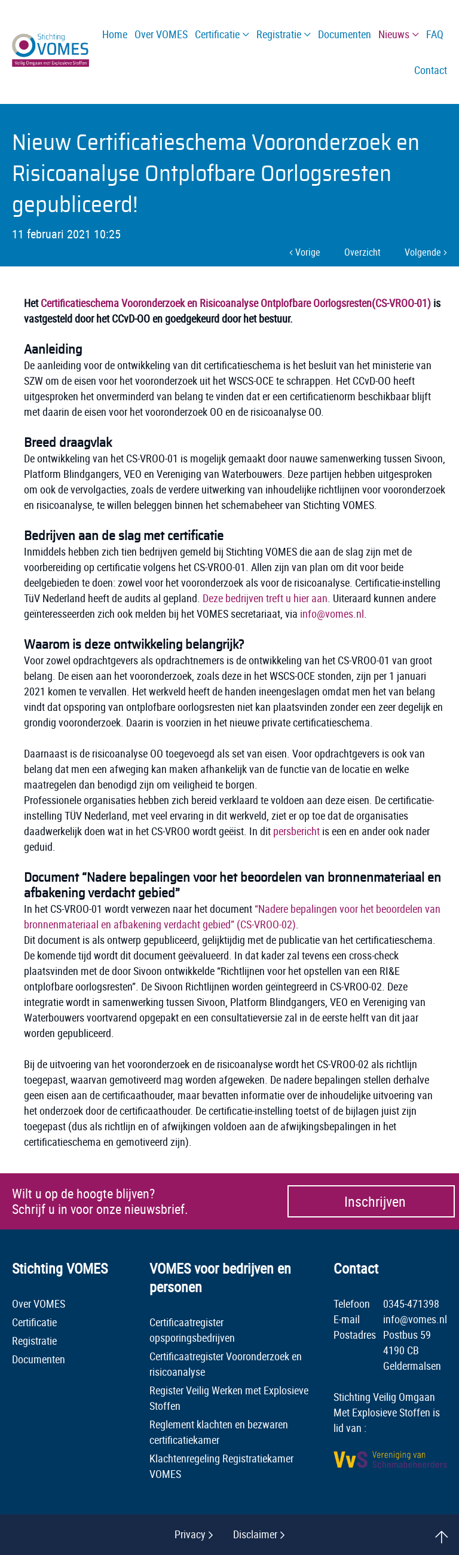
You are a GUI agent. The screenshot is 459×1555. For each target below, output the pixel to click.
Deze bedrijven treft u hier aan (265, 598)
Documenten (38, 1359)
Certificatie (34, 1322)
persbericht (296, 831)
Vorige (304, 252)
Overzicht (362, 252)
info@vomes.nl (332, 613)
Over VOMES (38, 1303)
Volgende (426, 252)
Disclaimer (255, 1534)
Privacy (190, 1534)
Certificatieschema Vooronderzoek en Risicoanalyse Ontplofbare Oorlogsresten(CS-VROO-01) (236, 303)
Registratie (34, 1340)
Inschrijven (375, 1201)
